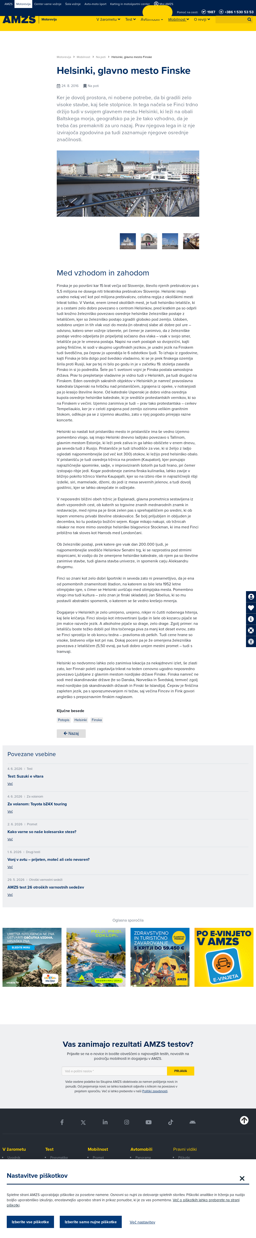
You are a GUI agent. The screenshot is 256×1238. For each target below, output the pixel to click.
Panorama (143, 1155)
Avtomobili (141, 1147)
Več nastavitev (145, 1222)
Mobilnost (85, 57)
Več (10, 782)
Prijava (180, 1069)
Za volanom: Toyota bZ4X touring (37, 802)
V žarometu (14, 1147)
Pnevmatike (59, 1155)
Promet (98, 1155)
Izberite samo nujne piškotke (94, 1222)
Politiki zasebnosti (155, 1089)
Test (49, 1147)
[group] (65, 238)
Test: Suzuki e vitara (26, 774)
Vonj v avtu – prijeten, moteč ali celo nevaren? (49, 858)
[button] (249, 19)
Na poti (103, 57)
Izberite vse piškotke (33, 1222)
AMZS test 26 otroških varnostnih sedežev (46, 885)
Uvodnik (14, 1155)
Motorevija (66, 57)
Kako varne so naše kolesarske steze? (42, 830)
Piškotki (184, 1155)
